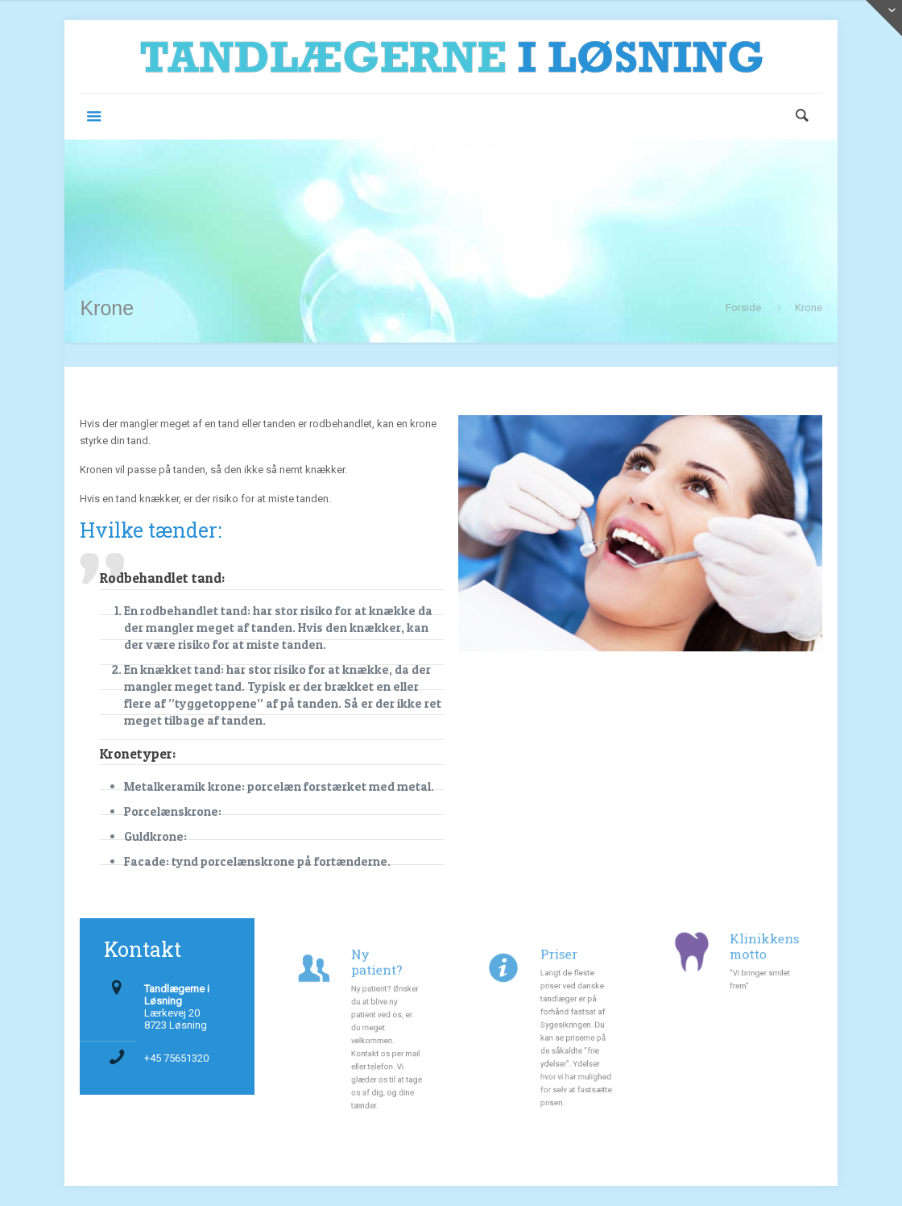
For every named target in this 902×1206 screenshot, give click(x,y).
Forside (743, 308)
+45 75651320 (176, 1058)
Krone (808, 308)
